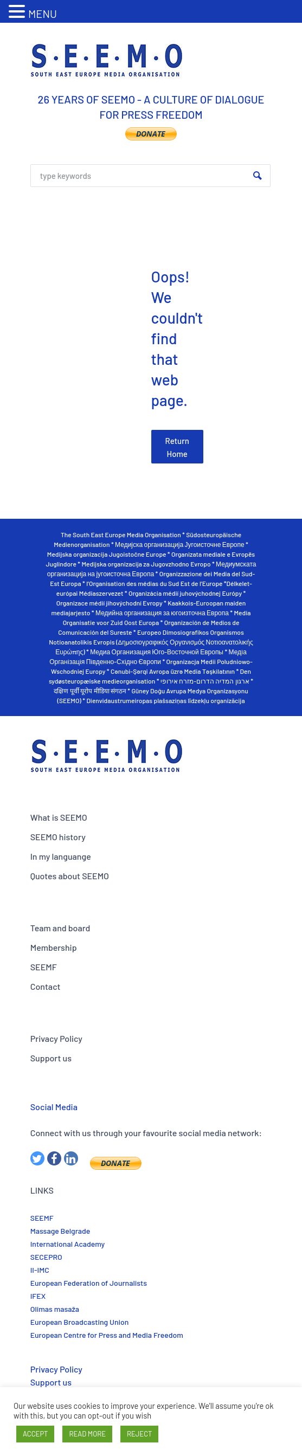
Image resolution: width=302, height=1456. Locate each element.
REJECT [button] (139, 1433)
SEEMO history (58, 837)
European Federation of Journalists (88, 1282)
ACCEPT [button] (35, 1433)
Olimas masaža (54, 1308)
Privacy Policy (56, 1038)
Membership (53, 947)
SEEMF (43, 967)
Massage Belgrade (60, 1230)
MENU (42, 13)
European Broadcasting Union (79, 1321)
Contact (45, 986)
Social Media (54, 1106)
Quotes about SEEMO (69, 876)
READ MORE (87, 1433)
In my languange (60, 856)
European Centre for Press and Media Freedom (106, 1334)
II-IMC (39, 1269)
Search (257, 175)
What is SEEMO (58, 817)
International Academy (67, 1243)
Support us (51, 1058)
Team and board (60, 928)
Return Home (177, 447)
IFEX (38, 1295)
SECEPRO (46, 1256)
